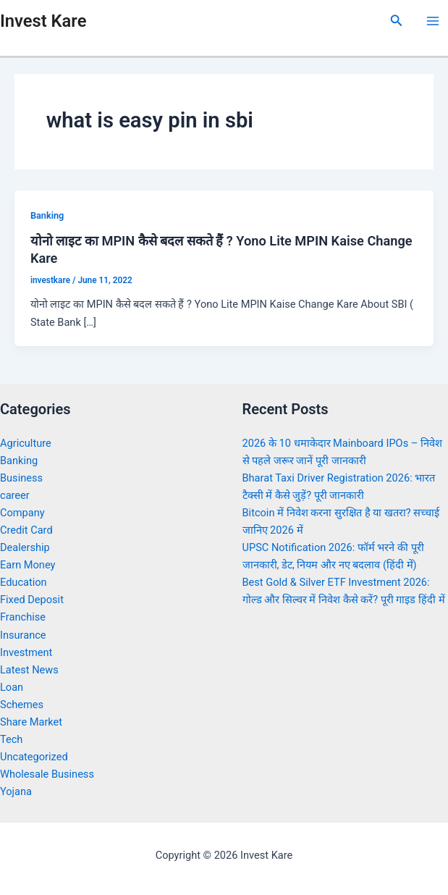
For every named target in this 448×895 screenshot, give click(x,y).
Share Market (31, 721)
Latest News (29, 669)
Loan (11, 687)
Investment (26, 652)
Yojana (16, 791)
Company (22, 512)
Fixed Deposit (32, 599)
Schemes (21, 704)
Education (23, 582)
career (15, 495)
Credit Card (26, 530)
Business (21, 477)
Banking (47, 215)
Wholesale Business (47, 774)
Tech (11, 739)
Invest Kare (43, 21)
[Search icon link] (396, 21)
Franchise (23, 616)
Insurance (23, 635)
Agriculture (25, 443)
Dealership (25, 547)
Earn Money (27, 564)
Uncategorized (34, 756)
